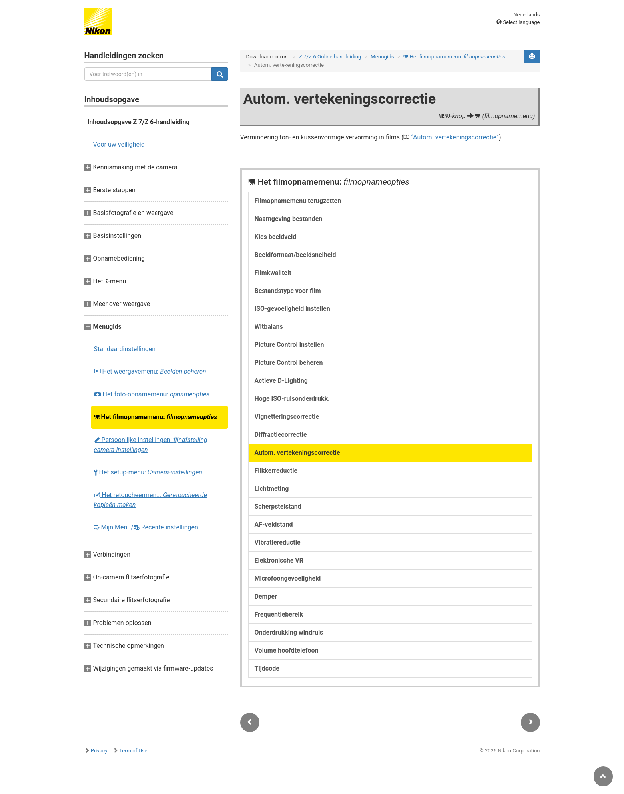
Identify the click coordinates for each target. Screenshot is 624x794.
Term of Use (133, 751)
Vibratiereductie (278, 542)
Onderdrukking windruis (289, 632)
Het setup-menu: (148, 472)
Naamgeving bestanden (289, 219)
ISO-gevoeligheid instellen (292, 308)
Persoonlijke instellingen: (150, 445)
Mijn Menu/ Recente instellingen (146, 527)
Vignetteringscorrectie (287, 416)
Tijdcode (267, 668)
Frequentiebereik (279, 614)
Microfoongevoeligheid (288, 578)
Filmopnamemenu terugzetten (298, 201)
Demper (266, 596)
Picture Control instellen (289, 344)
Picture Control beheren (289, 362)
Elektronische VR (279, 560)
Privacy (99, 751)
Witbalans (269, 326)
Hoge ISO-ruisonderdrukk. (292, 398)
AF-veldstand (274, 524)
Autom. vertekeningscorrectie (454, 137)
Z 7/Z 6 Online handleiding (330, 57)
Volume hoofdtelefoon (287, 650)
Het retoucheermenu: (150, 500)
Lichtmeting (272, 488)
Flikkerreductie (276, 470)
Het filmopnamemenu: (155, 417)
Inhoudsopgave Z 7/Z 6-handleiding (139, 122)
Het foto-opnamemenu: (152, 394)
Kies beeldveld (276, 237)
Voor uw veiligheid (119, 144)
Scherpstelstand (278, 506)
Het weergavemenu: (150, 371)
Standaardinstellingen (125, 349)
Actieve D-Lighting (281, 380)
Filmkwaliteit (273, 273)
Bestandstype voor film (288, 291)
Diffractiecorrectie (281, 434)
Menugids (382, 57)
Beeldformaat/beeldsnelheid (295, 255)
